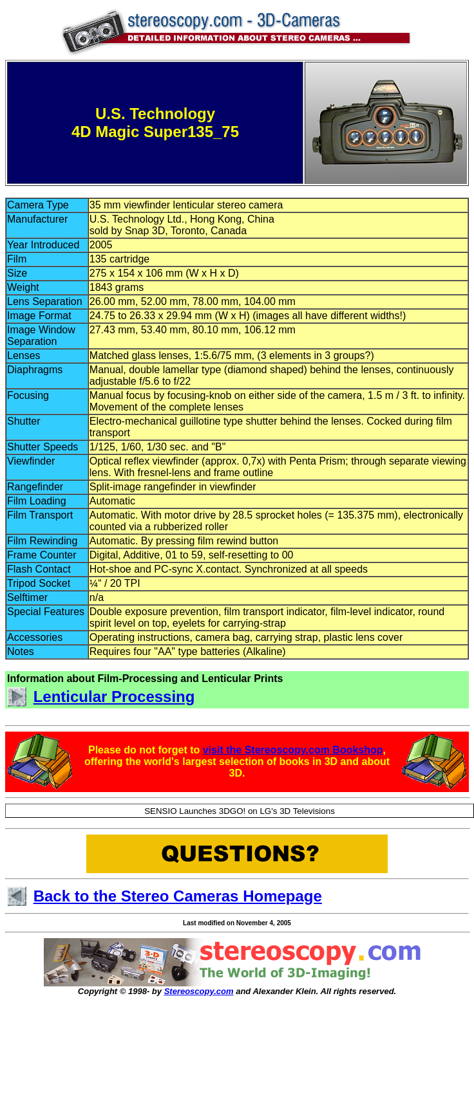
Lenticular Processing (114, 696)
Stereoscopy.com (199, 991)
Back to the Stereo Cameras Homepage (177, 896)
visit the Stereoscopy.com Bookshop (293, 749)
